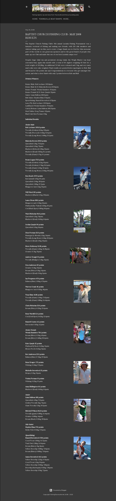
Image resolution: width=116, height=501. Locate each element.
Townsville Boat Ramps (50, 19)
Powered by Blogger (58, 490)
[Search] (89, 6)
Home (35, 19)
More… (66, 19)
